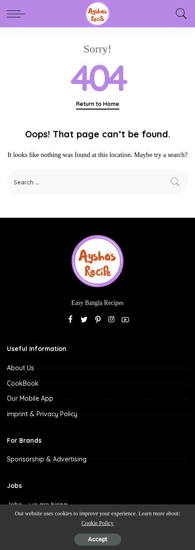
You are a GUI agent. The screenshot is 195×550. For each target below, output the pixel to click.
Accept (98, 539)
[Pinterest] (98, 320)
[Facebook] (70, 320)
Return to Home (97, 103)
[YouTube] (125, 320)
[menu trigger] (18, 13)
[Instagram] (111, 320)
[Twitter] (84, 320)
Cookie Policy (98, 523)
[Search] (179, 13)
